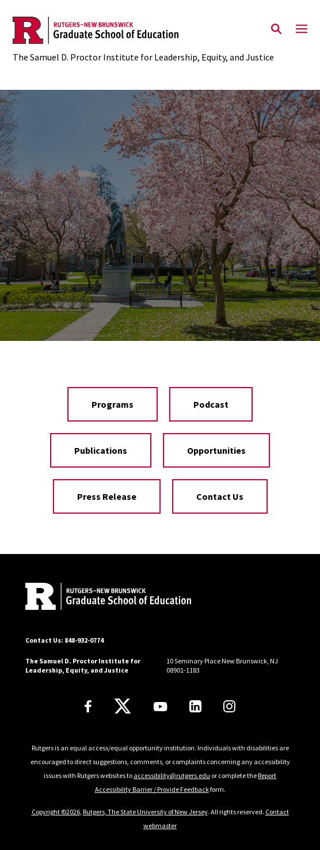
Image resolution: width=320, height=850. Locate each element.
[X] (122, 706)
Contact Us (219, 496)
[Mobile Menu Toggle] (301, 29)
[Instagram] (229, 706)
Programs (113, 404)
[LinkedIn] (195, 706)
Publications (100, 450)
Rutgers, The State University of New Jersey (145, 811)
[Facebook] (88, 706)
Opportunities (216, 450)
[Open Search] (276, 29)
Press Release (106, 496)
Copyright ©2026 (56, 811)
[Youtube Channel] (160, 706)
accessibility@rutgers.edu (172, 775)
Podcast (210, 404)
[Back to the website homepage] (143, 30)
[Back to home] (103, 598)
